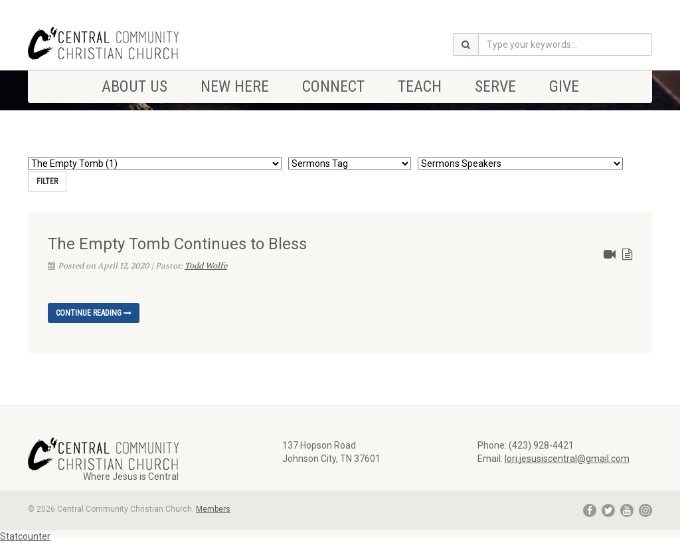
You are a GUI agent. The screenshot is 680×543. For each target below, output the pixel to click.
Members (213, 509)
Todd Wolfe (206, 266)
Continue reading (93, 313)
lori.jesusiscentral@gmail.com (567, 458)
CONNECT (333, 86)
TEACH (420, 86)
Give (564, 86)
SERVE (495, 86)
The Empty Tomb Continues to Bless (177, 244)
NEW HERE (235, 86)
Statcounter (25, 536)
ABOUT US (134, 86)
